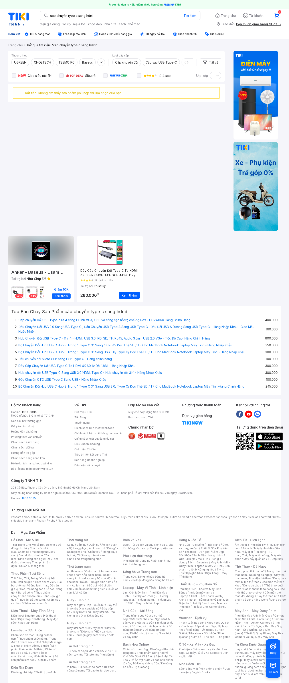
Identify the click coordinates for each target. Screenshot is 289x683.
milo (130, 517)
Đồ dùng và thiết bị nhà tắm (149, 626)
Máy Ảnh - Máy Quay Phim (255, 611)
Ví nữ (108, 651)
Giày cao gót (75, 605)
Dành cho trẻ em (30, 596)
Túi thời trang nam (81, 662)
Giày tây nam (94, 628)
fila (59, 520)
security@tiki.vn (42, 468)
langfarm (30, 520)
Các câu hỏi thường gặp (26, 421)
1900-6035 (29, 412)
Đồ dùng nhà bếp (22, 672)
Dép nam (87, 631)
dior (26, 517)
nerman (198, 517)
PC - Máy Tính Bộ (140, 603)
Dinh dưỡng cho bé (31, 555)
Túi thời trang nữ (80, 646)
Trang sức (129, 576)
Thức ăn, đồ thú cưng (31, 599)
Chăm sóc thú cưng (135, 649)
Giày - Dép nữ (78, 600)
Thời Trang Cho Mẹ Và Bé (27, 544)
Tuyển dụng (82, 422)
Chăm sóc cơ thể (30, 642)
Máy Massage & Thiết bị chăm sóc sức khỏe (36, 643)
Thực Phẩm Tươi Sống (28, 573)
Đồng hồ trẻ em (164, 580)
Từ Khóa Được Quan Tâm (254, 644)
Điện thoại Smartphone (26, 615)
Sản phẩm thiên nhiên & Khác (33, 647)
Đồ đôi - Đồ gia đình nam (95, 582)
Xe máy (191, 652)
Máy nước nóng (259, 555)
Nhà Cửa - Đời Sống (138, 611)
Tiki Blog (80, 417)
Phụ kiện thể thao (260, 578)
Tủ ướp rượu (275, 559)
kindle (187, 517)
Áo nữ (70, 544)
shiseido (16, 520)
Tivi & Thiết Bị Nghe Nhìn (201, 571)
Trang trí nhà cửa (133, 615)
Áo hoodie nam (85, 578)
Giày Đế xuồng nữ (92, 615)
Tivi (244, 555)
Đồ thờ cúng (137, 633)
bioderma (112, 517)
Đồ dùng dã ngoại (260, 574)
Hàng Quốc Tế (190, 540)
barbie (69, 517)
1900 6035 (29, 498)
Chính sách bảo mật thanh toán (94, 428)
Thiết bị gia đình (45, 672)
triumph (163, 517)
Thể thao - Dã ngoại (197, 551)
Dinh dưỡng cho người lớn (34, 559)
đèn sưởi (254, 649)
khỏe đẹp (95, 24)
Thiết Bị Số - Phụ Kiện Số (198, 584)
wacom (210, 517)
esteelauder (39, 517)
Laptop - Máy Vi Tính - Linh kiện (148, 588)
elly (123, 517)
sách (122, 24)
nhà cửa (110, 24)
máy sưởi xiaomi (263, 663)
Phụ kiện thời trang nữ (136, 560)
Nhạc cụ (153, 633)
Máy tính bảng (29, 622)
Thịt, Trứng (31, 578)
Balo (126, 544)
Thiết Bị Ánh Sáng (260, 619)
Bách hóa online (198, 562)
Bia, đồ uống (25, 592)
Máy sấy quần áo (254, 559)
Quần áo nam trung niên (90, 589)
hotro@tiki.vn (44, 463)
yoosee (234, 517)
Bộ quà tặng (141, 667)
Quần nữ (94, 544)
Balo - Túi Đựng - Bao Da (259, 626)
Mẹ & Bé (203, 559)
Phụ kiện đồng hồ (141, 580)
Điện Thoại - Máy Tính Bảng (32, 611)
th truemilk (56, 517)
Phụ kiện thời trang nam (146, 562)
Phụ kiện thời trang (137, 556)
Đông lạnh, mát (38, 585)
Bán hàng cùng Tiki (140, 417)
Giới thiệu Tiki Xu (85, 449)
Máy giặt (247, 551)
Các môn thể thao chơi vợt (260, 590)
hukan (42, 520)
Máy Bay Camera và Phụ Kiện (259, 635)
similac (253, 517)
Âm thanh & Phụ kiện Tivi (250, 544)
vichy (51, 520)
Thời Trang (213, 544)
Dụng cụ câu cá (253, 585)
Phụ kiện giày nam (86, 635)
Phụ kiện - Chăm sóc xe (194, 649)
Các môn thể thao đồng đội (260, 589)
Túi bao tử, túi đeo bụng (101, 670)
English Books (201, 672)
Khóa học (213, 622)
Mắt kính (157, 560)
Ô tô (201, 652)
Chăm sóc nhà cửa (35, 603)
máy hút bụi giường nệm (258, 665)
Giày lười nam (75, 628)
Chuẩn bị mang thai (31, 566)
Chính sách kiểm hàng (25, 442)
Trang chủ (228, 15)
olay (244, 517)
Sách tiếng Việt (188, 668)
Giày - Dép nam (79, 623)
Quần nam (91, 571)
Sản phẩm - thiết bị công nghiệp (204, 567)
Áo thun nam (75, 571)
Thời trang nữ (77, 540)
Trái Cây (16, 578)
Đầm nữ (81, 544)
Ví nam (71, 667)
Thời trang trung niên (88, 559)
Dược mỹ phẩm (46, 660)
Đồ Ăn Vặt (137, 660)
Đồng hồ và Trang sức (140, 572)
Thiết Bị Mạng (145, 599)
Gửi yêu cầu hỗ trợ (22, 426)
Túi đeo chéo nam (89, 667)
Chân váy (94, 551)
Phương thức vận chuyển (26, 437)
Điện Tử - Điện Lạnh (250, 540)
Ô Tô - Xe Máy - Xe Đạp (197, 644)
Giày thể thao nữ (267, 596)
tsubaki (68, 520)
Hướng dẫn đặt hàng (24, 431)
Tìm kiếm (190, 15)
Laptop (158, 603)
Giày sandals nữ (89, 608)
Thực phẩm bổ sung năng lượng (260, 597)
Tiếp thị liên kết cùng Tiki (90, 454)
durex (100, 517)
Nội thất (141, 622)
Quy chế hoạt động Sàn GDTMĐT (149, 412)
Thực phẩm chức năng (32, 638)
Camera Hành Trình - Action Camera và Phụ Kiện (259, 622)
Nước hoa (26, 656)
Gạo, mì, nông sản (31, 589)
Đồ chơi (50, 544)
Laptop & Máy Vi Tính (209, 566)
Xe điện (216, 649)
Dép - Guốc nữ (95, 605)
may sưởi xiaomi (254, 660)
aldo (153, 517)
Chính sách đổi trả (22, 447)
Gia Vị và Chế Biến (141, 656)
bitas (276, 517)
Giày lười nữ (100, 612)
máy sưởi (240, 649)
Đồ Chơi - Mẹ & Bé (25, 540)
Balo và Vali (132, 540)
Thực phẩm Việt (44, 582)
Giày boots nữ (82, 612)
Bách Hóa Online (136, 644)
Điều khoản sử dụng (87, 444)
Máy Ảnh (268, 636)
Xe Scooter (213, 652)
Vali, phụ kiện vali (162, 548)
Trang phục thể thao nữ (249, 571)
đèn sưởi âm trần (253, 674)
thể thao (134, 24)
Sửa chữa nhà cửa (141, 619)
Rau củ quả (25, 582)
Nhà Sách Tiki (190, 664)
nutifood (175, 517)
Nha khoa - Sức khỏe (202, 633)
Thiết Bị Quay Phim (257, 633)
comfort (266, 517)
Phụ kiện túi (107, 654)
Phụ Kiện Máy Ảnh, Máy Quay (253, 615)
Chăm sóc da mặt (22, 635)
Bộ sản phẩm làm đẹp (34, 658)
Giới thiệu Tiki (83, 412)
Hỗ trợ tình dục (43, 656)
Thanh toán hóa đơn (191, 622)
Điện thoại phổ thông (31, 619)
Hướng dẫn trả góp (23, 452)
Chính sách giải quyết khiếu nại (94, 438)
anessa (222, 517)
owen (79, 517)
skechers (142, 517)
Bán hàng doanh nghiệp (89, 460)
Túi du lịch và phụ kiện (145, 544)
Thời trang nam (79, 566)
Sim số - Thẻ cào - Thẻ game (211, 636)
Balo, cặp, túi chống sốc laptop (148, 546)
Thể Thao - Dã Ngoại (251, 566)
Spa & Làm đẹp (206, 626)
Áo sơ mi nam (92, 574)
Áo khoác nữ (97, 548)
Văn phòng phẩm (211, 668)
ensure (89, 517)
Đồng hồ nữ (145, 576)
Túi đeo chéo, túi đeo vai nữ (85, 651)
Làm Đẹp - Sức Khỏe (26, 630)
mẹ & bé (79, 24)
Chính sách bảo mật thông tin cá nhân (98, 433)
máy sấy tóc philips (262, 652)
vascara (16, 517)
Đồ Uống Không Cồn (146, 663)
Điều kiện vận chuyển (87, 465)
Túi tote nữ (91, 654)
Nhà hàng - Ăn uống (200, 629)
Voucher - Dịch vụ (192, 618)
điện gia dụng (50, 24)
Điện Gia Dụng (22, 667)
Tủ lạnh (247, 548)
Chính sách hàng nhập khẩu (28, 458)
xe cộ (66, 24)
